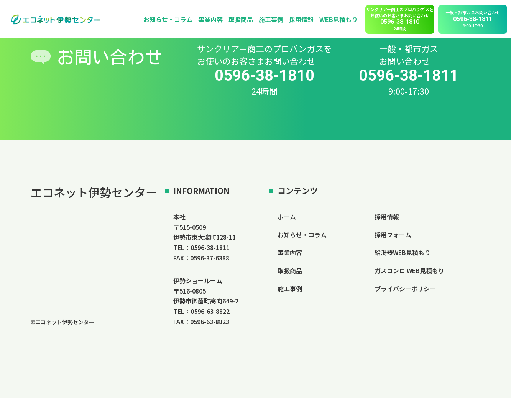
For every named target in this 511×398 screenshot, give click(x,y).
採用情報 (301, 19)
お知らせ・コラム (167, 19)
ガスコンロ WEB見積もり (409, 270)
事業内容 (210, 19)
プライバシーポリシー (405, 288)
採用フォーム (393, 234)
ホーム (287, 216)
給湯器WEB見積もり (402, 252)
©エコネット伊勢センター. (63, 322)
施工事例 (271, 19)
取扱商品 (240, 19)
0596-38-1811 (408, 76)
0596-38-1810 (264, 76)
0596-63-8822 (210, 311)
